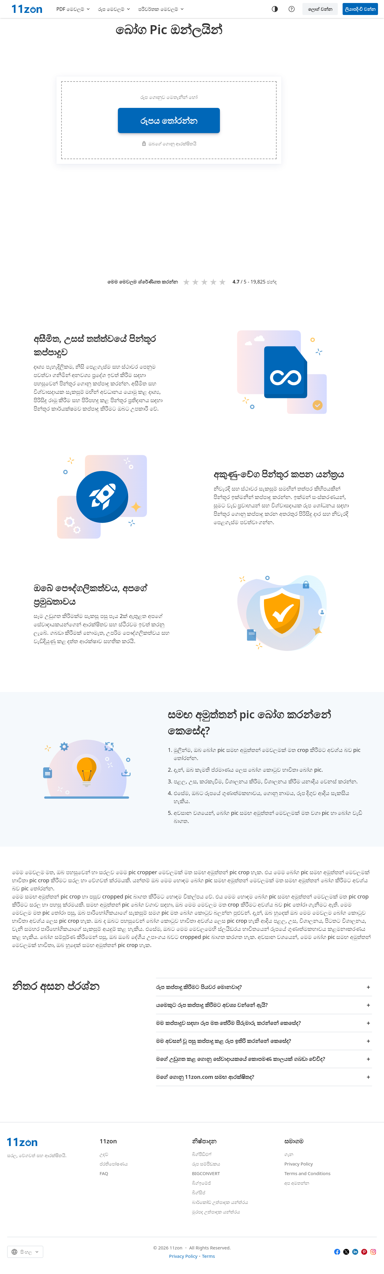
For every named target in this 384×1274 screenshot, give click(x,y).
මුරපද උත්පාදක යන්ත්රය (216, 1212)
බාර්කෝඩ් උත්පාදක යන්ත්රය (220, 1202)
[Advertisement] (169, 55)
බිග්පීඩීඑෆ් (202, 1154)
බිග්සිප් (198, 1192)
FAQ (104, 1173)
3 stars (205, 281)
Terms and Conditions (307, 1173)
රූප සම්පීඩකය (206, 1164)
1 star (187, 281)
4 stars (214, 281)
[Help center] (292, 9)
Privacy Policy (298, 1164)
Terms (208, 1256)
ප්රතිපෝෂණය (114, 1164)
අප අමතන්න (296, 1183)
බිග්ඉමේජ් (201, 1183)
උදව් (104, 1154)
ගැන (288, 1154)
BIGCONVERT (206, 1173)
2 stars (196, 281)
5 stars (223, 281)
